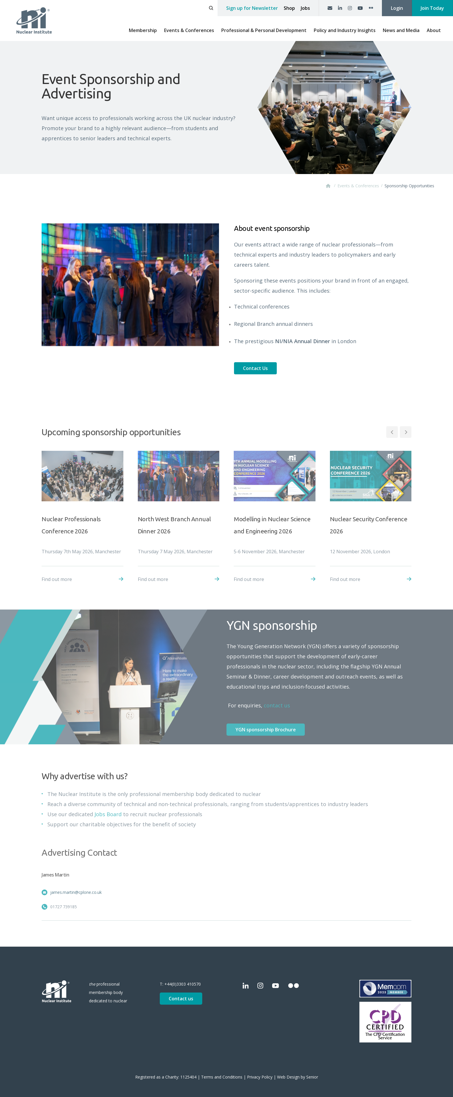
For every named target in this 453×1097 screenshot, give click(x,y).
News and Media (401, 30)
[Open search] (211, 8)
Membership (143, 30)
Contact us (181, 998)
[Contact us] (330, 8)
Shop (289, 8)
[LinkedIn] (340, 8)
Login (397, 8)
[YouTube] (360, 8)
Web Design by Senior (297, 1077)
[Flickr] (371, 8)
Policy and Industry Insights (345, 30)
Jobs (305, 8)
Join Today (432, 8)
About (434, 30)
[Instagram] (350, 8)
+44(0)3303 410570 (182, 984)
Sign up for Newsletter (252, 8)
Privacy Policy (259, 1077)
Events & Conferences (189, 30)
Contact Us (255, 368)
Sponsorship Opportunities (409, 185)
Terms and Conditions (221, 1077)
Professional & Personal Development (264, 30)
